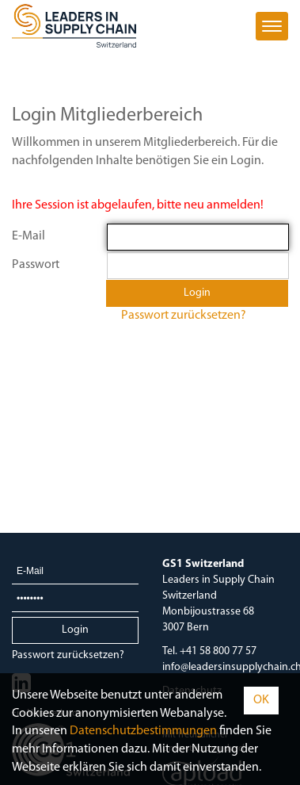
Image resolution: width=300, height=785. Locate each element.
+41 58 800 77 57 (218, 651)
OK (261, 700)
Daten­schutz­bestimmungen (143, 731)
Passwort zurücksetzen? (183, 315)
